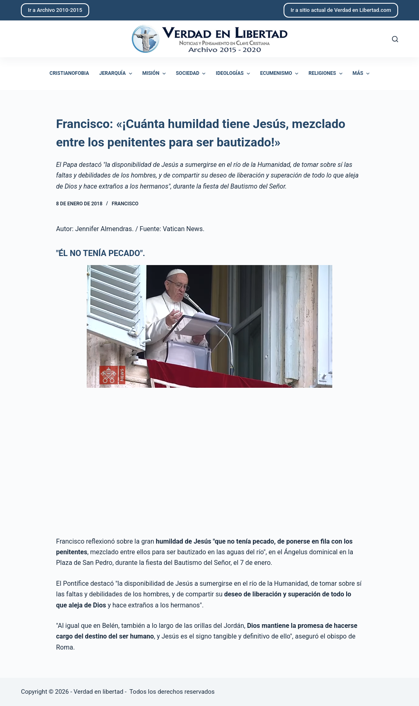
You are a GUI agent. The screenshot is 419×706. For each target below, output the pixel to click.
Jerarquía (116, 73)
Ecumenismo (280, 73)
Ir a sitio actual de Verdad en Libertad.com (341, 10)
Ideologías (234, 73)
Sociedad (192, 73)
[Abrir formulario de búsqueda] (395, 39)
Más (362, 73)
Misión (155, 73)
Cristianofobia (69, 73)
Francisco (125, 204)
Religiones (326, 73)
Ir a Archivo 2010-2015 (55, 10)
